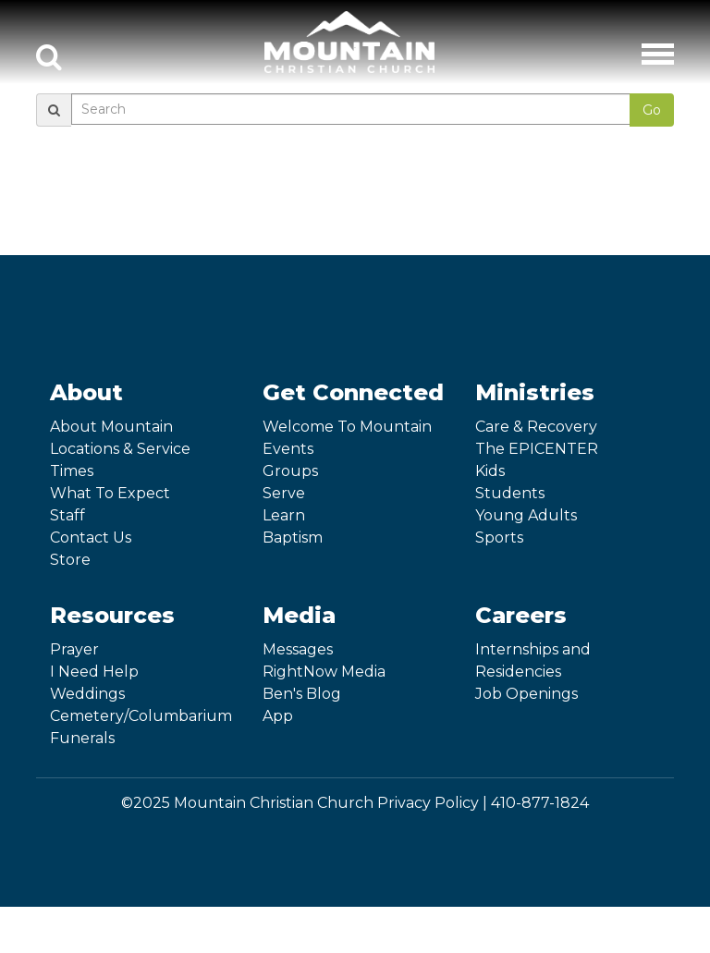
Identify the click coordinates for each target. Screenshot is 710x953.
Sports (499, 537)
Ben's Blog (302, 694)
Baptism (293, 537)
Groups (290, 471)
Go (652, 110)
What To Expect (110, 493)
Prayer (74, 649)
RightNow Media (324, 671)
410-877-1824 (540, 803)
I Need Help (94, 671)
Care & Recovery (536, 426)
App (278, 716)
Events (288, 449)
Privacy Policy (428, 803)
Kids (490, 471)
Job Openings (526, 694)
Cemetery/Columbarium (141, 716)
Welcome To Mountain (347, 426)
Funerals (82, 738)
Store (70, 559)
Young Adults (526, 515)
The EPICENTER (536, 449)
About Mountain (111, 426)
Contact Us (90, 537)
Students (510, 493)
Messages (298, 649)
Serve (284, 493)
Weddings (87, 694)
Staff (67, 515)
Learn (284, 515)
